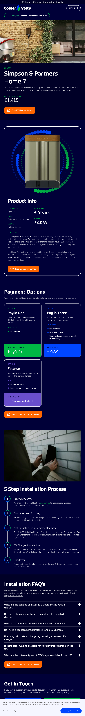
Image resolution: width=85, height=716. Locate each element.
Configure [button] (15, 711)
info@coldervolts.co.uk (13, 595)
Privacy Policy (43, 704)
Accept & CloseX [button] (71, 711)
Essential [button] (6, 711)
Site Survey (45, 503)
